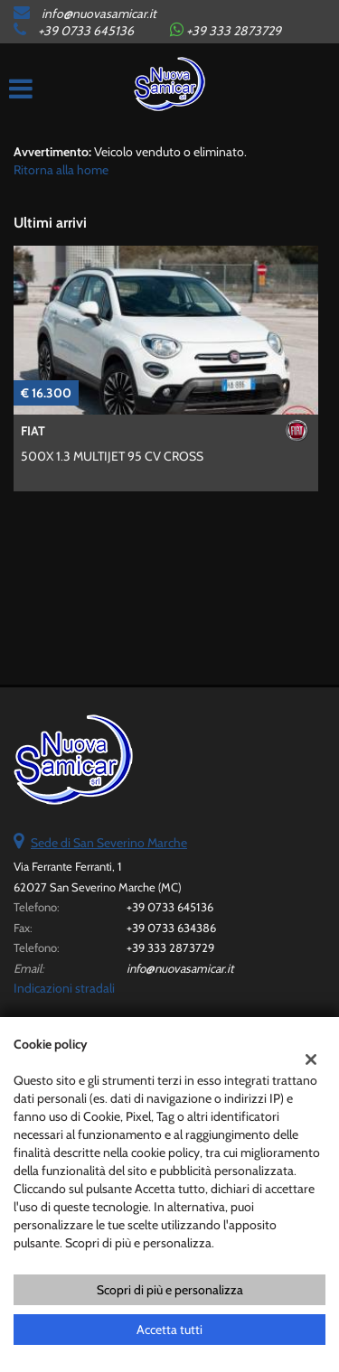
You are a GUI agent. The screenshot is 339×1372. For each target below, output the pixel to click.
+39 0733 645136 (86, 31)
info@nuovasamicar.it (99, 13)
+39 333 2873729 (170, 947)
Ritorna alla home (61, 170)
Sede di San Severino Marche (109, 843)
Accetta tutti (169, 1329)
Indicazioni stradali (64, 988)
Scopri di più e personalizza (170, 1290)
